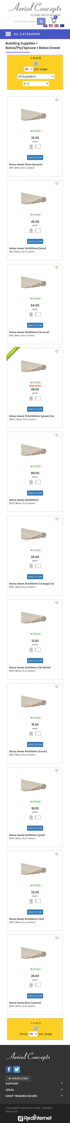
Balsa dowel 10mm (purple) (25, 164)
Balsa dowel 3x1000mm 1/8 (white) (30, 667)
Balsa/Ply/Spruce (21, 47)
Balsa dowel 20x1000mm (23, 500)
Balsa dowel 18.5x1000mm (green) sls (31, 416)
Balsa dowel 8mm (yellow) (25, 1002)
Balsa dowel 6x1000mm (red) (26, 919)
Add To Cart (35, 157)
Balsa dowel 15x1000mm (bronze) (29, 332)
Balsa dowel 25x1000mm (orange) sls (31, 583)
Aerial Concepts (31, 1108)
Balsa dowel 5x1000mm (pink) (27, 835)
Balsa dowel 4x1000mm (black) (28, 751)
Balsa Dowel (49, 47)
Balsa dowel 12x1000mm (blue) (27, 248)
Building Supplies (20, 43)
